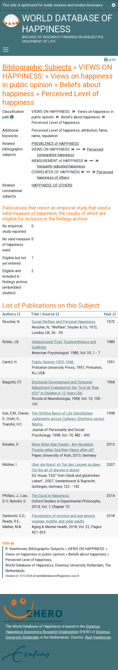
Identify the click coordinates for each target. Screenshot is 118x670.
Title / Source (45, 314)
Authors (11, 314)
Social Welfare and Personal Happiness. (64, 322)
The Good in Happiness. (51, 496)
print (110, 59)
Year (110, 314)
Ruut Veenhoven (98, 637)
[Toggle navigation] (5, 49)
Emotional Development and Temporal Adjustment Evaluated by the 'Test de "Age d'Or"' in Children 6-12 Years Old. (65, 387)
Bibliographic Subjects (36, 67)
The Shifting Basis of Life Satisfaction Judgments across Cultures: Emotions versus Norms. (68, 418)
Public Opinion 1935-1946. (53, 362)
